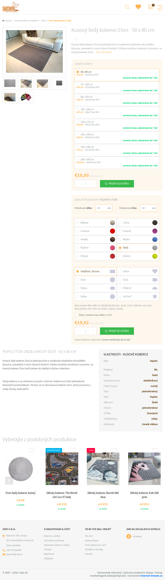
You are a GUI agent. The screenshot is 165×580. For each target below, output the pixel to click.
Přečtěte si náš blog (94, 549)
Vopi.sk (8, 21)
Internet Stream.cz (151, 575)
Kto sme (89, 535)
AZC (124, 575)
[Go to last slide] (9, 480)
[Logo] (11, 7)
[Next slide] (156, 480)
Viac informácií (104, 52)
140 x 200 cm (87, 134)
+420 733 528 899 (13, 550)
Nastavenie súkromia (109, 572)
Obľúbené (48, 558)
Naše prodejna (91, 540)
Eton (44, 21)
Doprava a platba (52, 535)
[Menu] (160, 7)
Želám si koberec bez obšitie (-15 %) (93, 314)
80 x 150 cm (87, 96)
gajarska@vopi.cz (14, 554)
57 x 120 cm (87, 84)
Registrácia (49, 553)
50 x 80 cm (86, 71)
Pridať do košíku (119, 183)
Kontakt (88, 553)
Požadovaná (83, 208)
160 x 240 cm (87, 147)
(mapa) (23, 535)
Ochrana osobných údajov (139, 572)
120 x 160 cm (87, 109)
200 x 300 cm (87, 159)
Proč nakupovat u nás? (95, 544)
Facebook (137, 536)
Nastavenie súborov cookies (56, 544)
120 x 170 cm (87, 122)
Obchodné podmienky (54, 540)
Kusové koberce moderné (26, 21)
